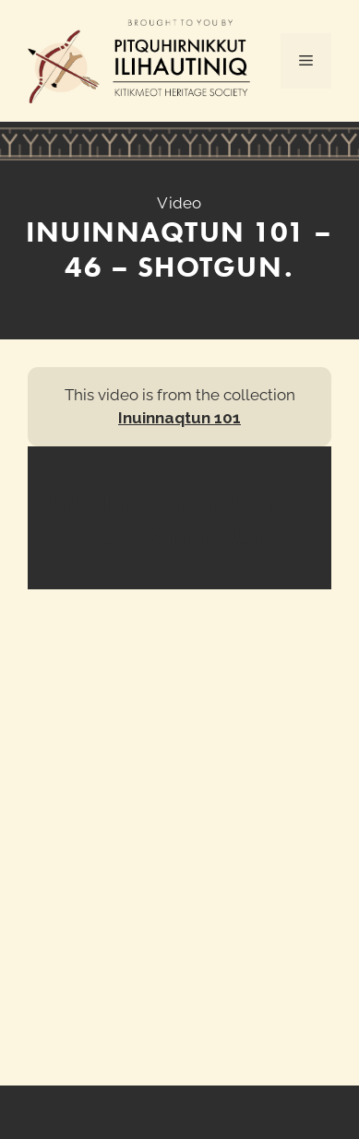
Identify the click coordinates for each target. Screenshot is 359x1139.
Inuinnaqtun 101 (179, 418)
